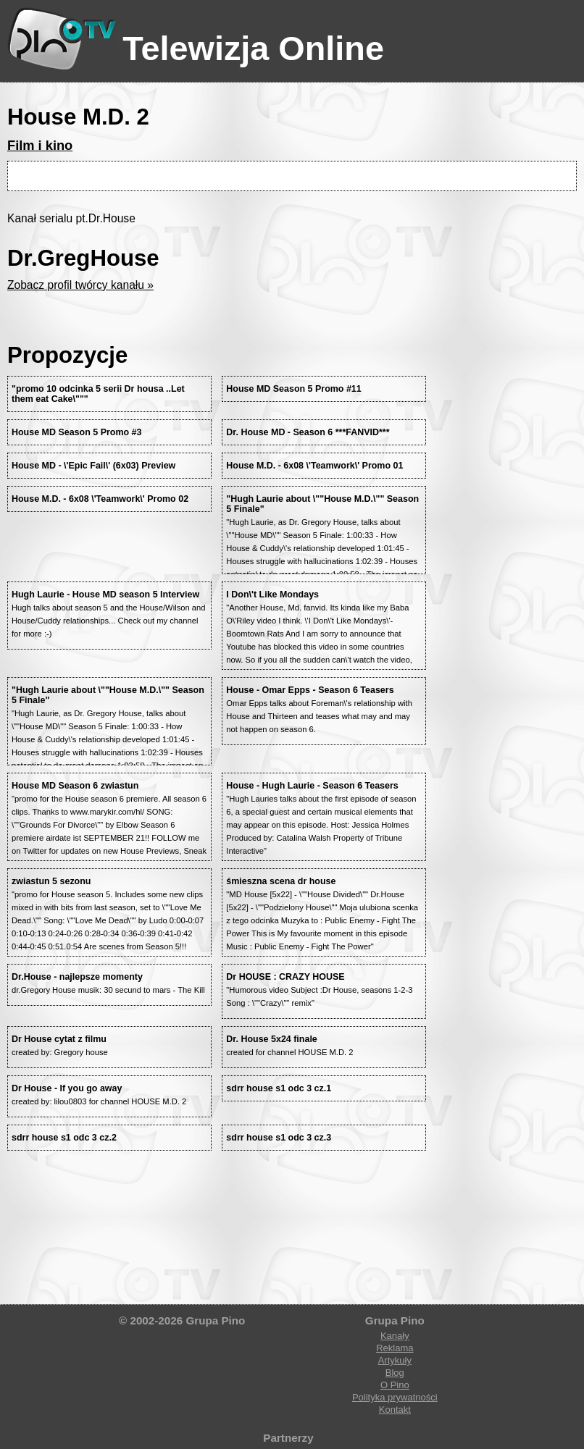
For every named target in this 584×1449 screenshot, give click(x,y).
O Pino (394, 1384)
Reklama (394, 1348)
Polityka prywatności (395, 1397)
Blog (394, 1372)
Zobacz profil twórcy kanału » (80, 285)
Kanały (394, 1335)
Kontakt (395, 1409)
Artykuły (395, 1360)
